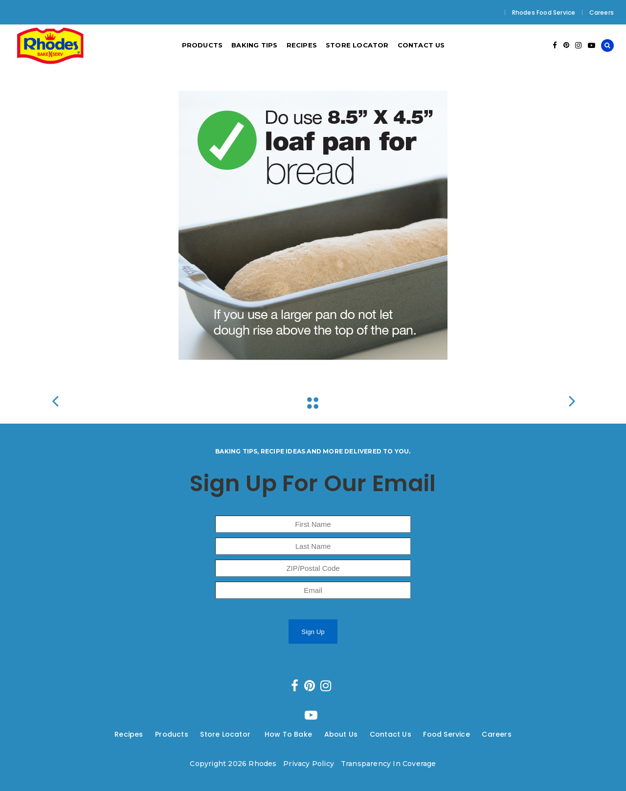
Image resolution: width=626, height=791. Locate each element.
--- (149, 734)
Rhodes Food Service (544, 12)
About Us (341, 734)
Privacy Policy (308, 763)
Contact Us (390, 734)
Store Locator (226, 734)
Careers (601, 12)
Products (171, 734)
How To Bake (288, 734)
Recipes (128, 734)
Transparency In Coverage (388, 763)
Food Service (446, 734)
